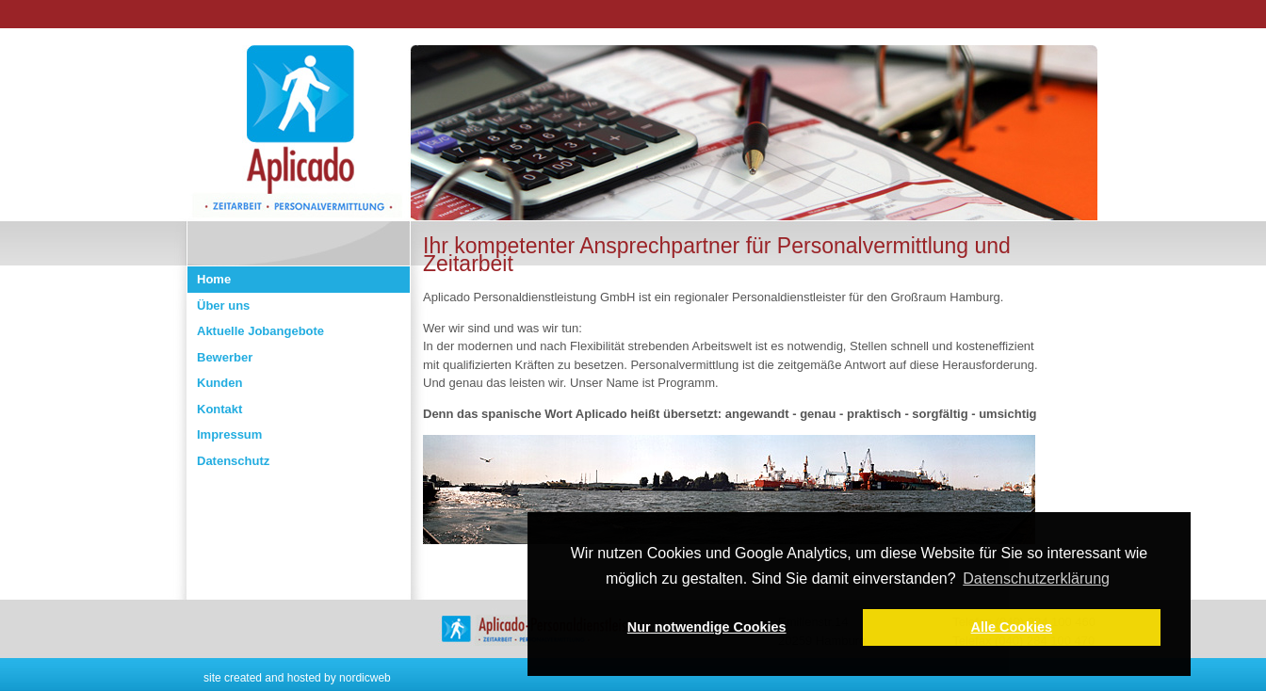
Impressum (229, 434)
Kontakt (219, 409)
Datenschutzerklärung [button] (1036, 578)
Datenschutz (233, 461)
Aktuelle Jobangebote (260, 331)
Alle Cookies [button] (1011, 627)
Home (214, 279)
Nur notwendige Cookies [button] (707, 627)
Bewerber (224, 357)
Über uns (223, 305)
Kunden (219, 383)
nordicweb (365, 677)
